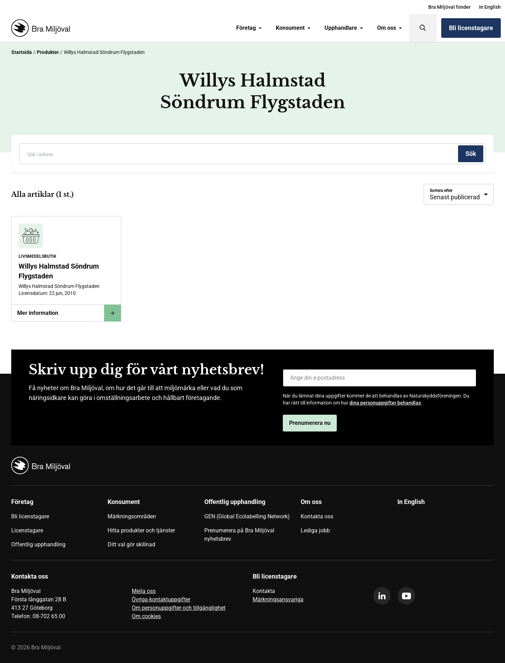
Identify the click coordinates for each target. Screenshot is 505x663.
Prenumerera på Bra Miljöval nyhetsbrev (239, 534)
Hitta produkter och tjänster (141, 530)
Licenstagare (27, 530)
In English (490, 7)
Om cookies (146, 616)
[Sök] (423, 28)
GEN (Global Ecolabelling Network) (247, 516)
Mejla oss (144, 591)
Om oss (389, 28)
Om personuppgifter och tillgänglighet (178, 608)
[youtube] (406, 596)
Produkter (48, 52)
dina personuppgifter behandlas (385, 403)
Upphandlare (344, 28)
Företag (249, 28)
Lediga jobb (315, 530)
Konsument (293, 28)
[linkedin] (382, 596)
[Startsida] (39, 28)
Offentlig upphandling (38, 544)
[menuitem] (449, 7)
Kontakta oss (317, 516)
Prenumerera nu (309, 423)
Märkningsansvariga (278, 599)
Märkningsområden (132, 516)
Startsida (21, 52)
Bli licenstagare (471, 28)
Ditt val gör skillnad (131, 544)
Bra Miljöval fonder (449, 7)
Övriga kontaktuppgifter (161, 599)
